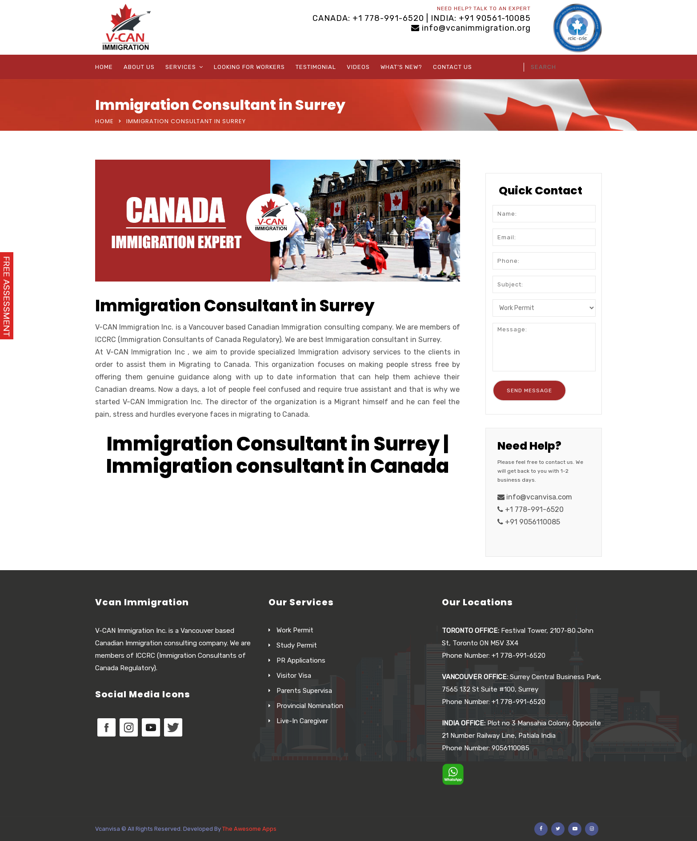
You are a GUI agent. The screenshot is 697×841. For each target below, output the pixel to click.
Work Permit (294, 630)
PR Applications (300, 660)
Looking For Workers (249, 67)
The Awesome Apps (249, 828)
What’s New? (401, 67)
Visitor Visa (293, 676)
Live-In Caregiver (302, 721)
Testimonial (316, 67)
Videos (358, 67)
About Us (139, 67)
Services (180, 67)
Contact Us (452, 67)
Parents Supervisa (304, 691)
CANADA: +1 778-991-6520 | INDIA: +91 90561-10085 (421, 18)
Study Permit (296, 645)
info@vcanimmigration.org (476, 28)
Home (104, 67)
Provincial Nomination (309, 706)
